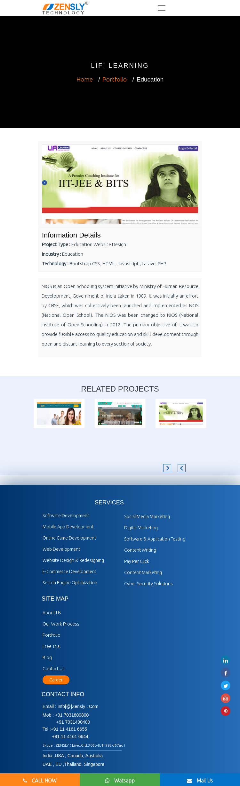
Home (84, 79)
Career (56, 679)
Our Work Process (61, 623)
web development (61, 549)
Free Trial (51, 646)
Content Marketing (143, 572)
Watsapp (120, 780)
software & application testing (154, 538)
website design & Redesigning (73, 560)
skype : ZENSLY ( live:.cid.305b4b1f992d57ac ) (84, 745)
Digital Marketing (141, 527)
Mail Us (200, 780)
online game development (69, 538)
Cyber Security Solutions (148, 583)
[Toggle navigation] (162, 8)
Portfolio (114, 79)
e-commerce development (69, 571)
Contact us (54, 668)
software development (66, 515)
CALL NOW (40, 780)
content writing (140, 550)
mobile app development (68, 526)
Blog (47, 657)
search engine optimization (70, 582)
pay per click (136, 561)
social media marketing (147, 516)
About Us (52, 612)
